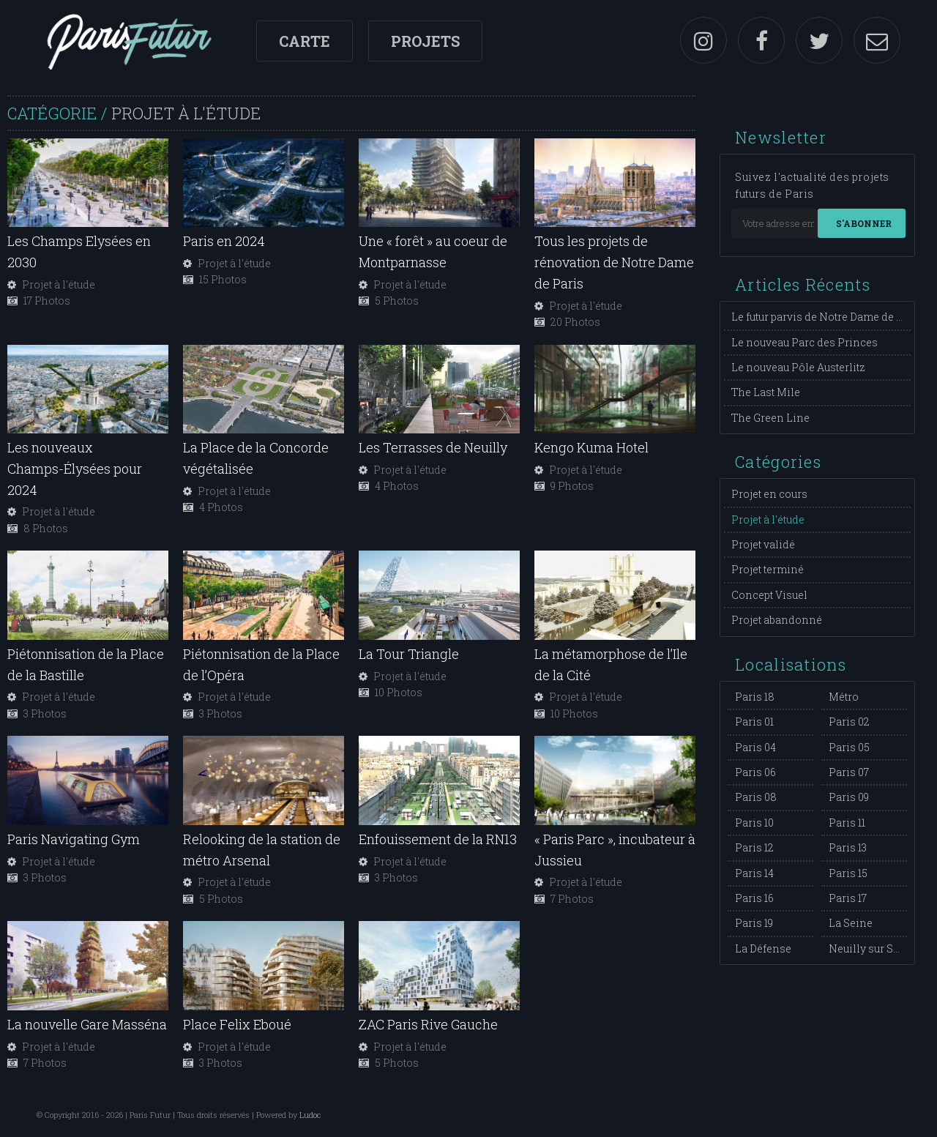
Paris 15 (848, 873)
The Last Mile (765, 392)
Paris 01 (754, 721)
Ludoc (310, 1114)
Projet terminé (767, 569)
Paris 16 (754, 898)
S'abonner (864, 223)
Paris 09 (849, 797)
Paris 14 (754, 873)
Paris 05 (849, 747)
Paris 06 (755, 772)
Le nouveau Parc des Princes (804, 342)
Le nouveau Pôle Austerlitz (798, 367)
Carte (304, 41)
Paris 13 (848, 847)
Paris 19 (754, 923)
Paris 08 (756, 797)
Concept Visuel (769, 595)
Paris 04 (755, 747)
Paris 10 (754, 823)
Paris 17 (848, 898)
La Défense (763, 948)
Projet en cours (769, 494)
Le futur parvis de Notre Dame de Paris (827, 317)
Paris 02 (849, 721)
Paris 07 (849, 772)
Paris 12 (754, 847)
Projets (425, 41)
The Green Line (770, 418)
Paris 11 (847, 823)
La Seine (851, 923)
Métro (844, 697)
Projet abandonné (776, 620)
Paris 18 (754, 697)
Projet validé (763, 544)
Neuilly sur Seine (872, 948)
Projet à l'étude (768, 519)
